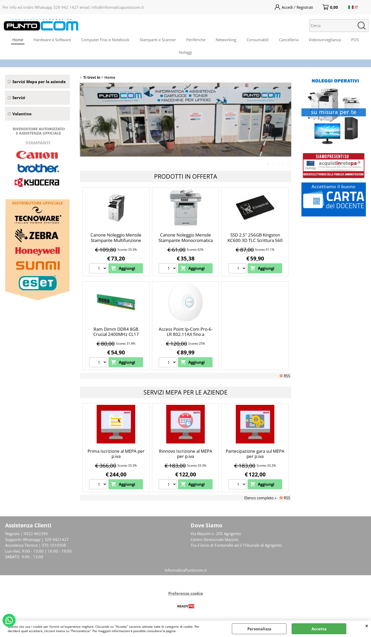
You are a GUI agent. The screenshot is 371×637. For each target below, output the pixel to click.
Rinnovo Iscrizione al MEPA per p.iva (185, 453)
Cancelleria (288, 39)
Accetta (318, 628)
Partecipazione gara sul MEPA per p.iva (255, 453)
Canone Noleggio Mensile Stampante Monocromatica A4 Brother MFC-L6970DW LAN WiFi (185, 243)
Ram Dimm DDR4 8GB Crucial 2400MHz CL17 (116, 331)
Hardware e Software (52, 39)
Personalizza (259, 628)
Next (287, 122)
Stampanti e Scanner (158, 39)
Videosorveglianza (325, 39)
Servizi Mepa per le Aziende (185, 392)
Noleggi (185, 52)
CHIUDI (366, 625)
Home (17, 39)
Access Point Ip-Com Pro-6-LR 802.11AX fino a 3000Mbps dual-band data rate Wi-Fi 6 (186, 337)
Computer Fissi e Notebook (105, 39)
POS (355, 39)
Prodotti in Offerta (185, 176)
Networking (226, 39)
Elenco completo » (260, 497)
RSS (287, 375)
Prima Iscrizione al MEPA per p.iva (116, 453)
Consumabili (258, 39)
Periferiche (195, 39)
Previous (83, 122)
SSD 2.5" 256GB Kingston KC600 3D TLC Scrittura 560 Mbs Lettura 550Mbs (255, 240)
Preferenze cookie (185, 593)
